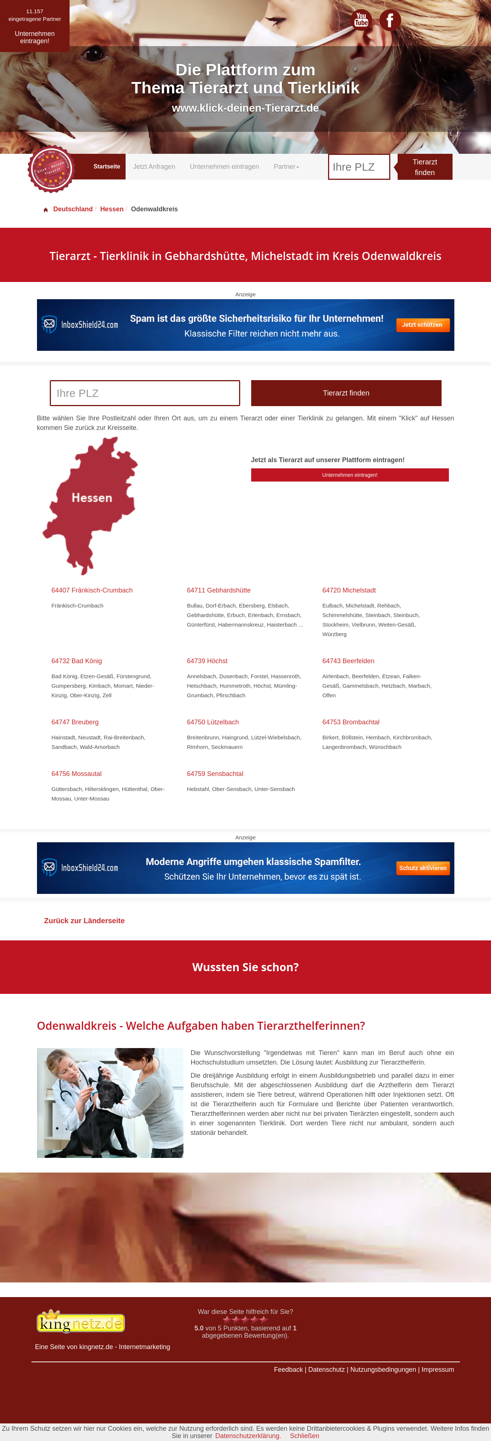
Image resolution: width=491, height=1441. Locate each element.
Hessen (112, 209)
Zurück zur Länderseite (84, 921)
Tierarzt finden (425, 167)
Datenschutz (326, 1369)
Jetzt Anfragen (154, 166)
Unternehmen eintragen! (349, 475)
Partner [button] (286, 166)
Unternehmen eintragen (224, 166)
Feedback (288, 1369)
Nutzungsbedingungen (383, 1369)
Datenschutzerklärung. (248, 1436)
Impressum (437, 1369)
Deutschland (67, 209)
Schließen (304, 1436)
